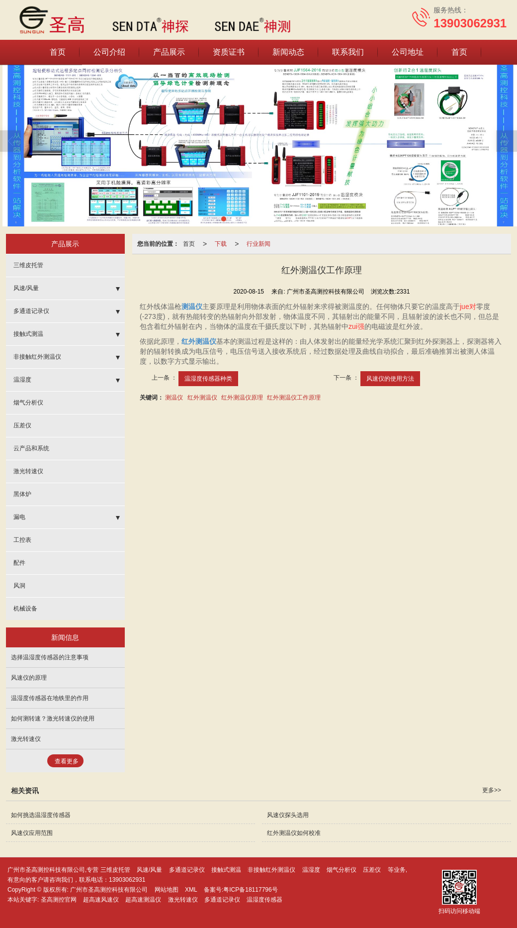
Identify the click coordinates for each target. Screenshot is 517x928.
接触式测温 (28, 333)
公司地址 (408, 52)
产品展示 (169, 52)
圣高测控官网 (59, 899)
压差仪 (22, 425)
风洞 (19, 585)
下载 (221, 243)
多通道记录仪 (31, 311)
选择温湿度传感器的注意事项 (49, 657)
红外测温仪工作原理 (294, 397)
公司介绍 (109, 52)
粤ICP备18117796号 (250, 889)
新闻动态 (288, 52)
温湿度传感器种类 (208, 378)
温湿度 (22, 379)
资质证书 (229, 52)
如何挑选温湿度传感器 (41, 815)
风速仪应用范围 (32, 832)
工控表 (22, 539)
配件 (19, 562)
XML (191, 889)
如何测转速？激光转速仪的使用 (52, 718)
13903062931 (127, 879)
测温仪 (174, 397)
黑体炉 (22, 494)
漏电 (19, 517)
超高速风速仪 (101, 899)
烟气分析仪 (28, 402)
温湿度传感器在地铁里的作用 (49, 698)
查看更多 (67, 761)
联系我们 (348, 52)
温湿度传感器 (264, 899)
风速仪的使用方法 (390, 378)
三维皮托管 (28, 265)
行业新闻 (258, 243)
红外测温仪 (202, 397)
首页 (58, 52)
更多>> (491, 790)
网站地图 (166, 889)
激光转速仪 (28, 471)
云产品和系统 (31, 448)
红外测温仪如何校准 (294, 832)
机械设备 (25, 608)
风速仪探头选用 (288, 815)
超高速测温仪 (143, 899)
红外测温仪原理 (242, 397)
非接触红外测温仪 (37, 356)
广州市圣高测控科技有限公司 (109, 889)
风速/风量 (26, 288)
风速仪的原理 (29, 677)
